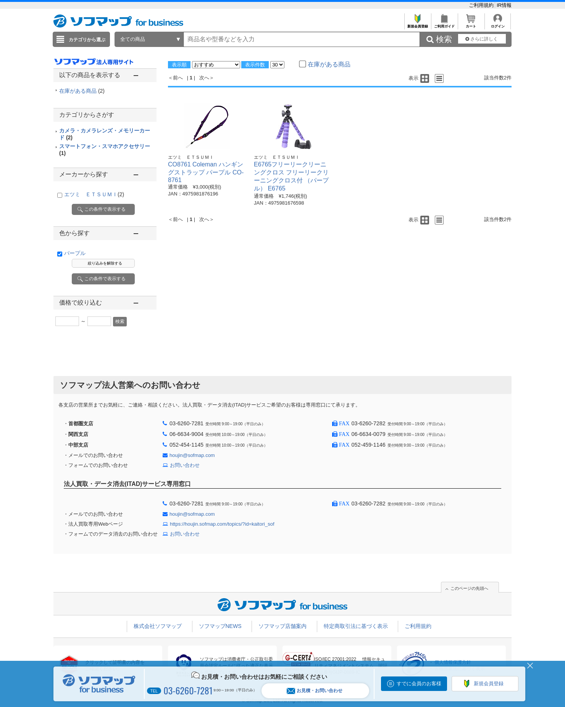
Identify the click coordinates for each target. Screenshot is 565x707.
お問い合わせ (185, 465)
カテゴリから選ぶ (87, 39)
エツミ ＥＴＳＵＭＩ (94, 194)
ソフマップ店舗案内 (282, 626)
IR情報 (504, 5)
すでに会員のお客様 (419, 683)
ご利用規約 (482, 5)
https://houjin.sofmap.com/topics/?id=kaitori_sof (222, 524)
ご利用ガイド (444, 24)
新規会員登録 (417, 24)
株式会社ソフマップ (158, 626)
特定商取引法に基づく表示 (356, 626)
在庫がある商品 (82, 91)
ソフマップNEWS (220, 626)
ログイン (497, 24)
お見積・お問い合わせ (314, 691)
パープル (75, 253)
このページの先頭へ (469, 588)
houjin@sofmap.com (192, 455)
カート (470, 24)
